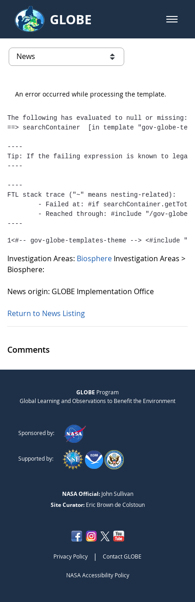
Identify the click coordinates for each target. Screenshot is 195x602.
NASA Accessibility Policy (97, 575)
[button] (172, 19)
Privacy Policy (70, 556)
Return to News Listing (46, 313)
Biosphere (95, 258)
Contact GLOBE (122, 556)
